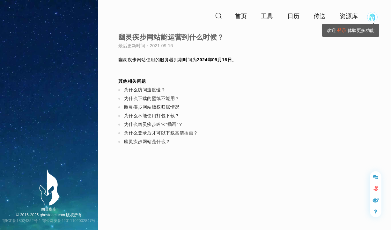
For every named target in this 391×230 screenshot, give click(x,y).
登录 (341, 30)
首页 (241, 16)
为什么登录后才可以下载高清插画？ (161, 132)
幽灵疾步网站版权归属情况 (152, 107)
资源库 (349, 16)
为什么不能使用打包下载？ (152, 115)
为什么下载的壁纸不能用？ (152, 98)
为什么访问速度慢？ (145, 89)
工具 (267, 16)
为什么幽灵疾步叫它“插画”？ (153, 124)
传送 (320, 16)
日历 (293, 16)
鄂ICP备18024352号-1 (21, 220)
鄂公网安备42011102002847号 (68, 220)
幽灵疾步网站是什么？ (147, 141)
